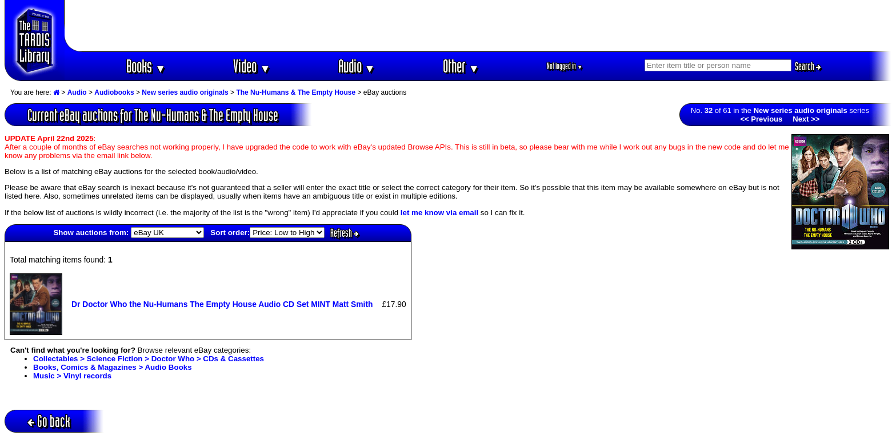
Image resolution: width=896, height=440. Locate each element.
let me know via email (439, 212)
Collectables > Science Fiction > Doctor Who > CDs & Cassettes (148, 358)
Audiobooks (114, 92)
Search (808, 66)
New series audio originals (185, 92)
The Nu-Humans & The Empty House (295, 92)
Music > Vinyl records (72, 376)
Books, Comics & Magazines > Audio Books (112, 367)
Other (461, 66)
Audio (356, 66)
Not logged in (565, 66)
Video (251, 66)
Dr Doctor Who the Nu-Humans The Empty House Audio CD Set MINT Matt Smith (222, 304)
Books (146, 66)
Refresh (344, 233)
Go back (48, 421)
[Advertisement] (478, 25)
